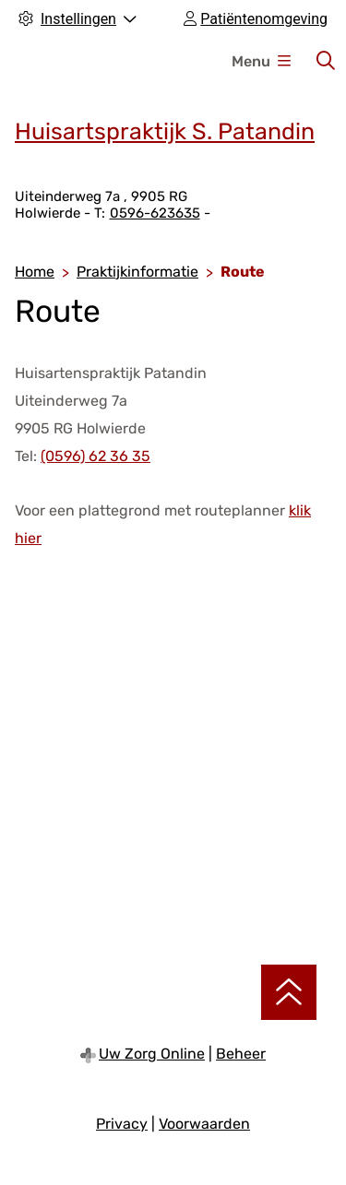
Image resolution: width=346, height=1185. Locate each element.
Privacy (122, 1123)
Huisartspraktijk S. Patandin (165, 131)
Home (34, 271)
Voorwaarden (204, 1123)
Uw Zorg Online (152, 1053)
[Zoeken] (325, 61)
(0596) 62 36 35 (95, 456)
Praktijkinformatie (137, 271)
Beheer (241, 1053)
